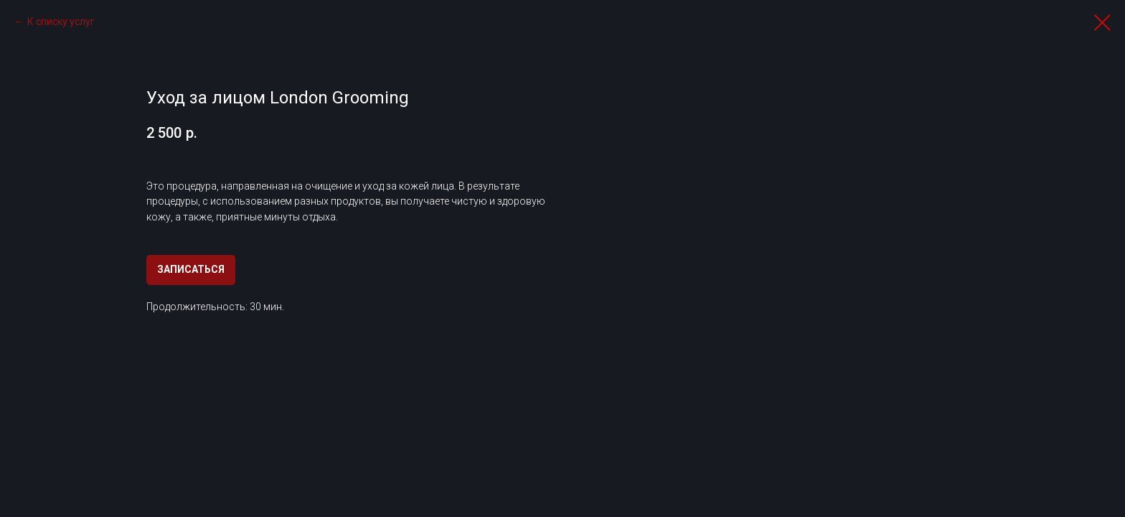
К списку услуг (61, 21)
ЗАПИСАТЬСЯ (191, 269)
